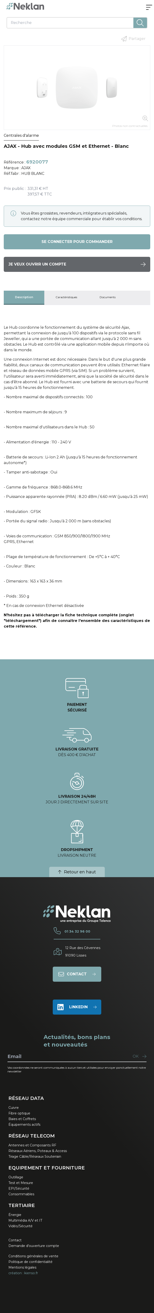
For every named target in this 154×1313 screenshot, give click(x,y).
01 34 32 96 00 (77, 931)
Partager (133, 39)
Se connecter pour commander (77, 241)
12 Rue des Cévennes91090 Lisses (82, 951)
